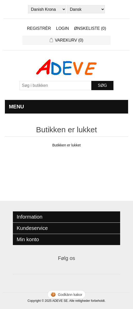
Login (62, 28)
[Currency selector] (47, 9)
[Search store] (56, 85)
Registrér (39, 28)
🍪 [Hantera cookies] (66, 294)
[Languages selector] (86, 9)
